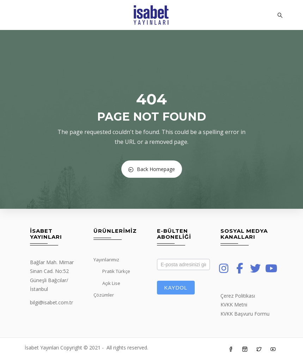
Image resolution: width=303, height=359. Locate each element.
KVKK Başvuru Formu (244, 313)
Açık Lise (111, 283)
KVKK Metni (233, 304)
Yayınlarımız (106, 259)
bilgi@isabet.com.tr (51, 302)
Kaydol (176, 288)
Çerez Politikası (237, 295)
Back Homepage (151, 169)
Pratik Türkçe (116, 271)
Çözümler (103, 295)
